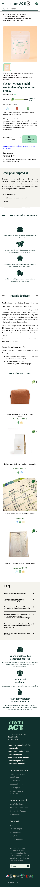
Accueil (6, 14)
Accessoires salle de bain (15, 16)
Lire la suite (7, 129)
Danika (11, 94)
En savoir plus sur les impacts (12, 114)
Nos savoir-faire (16, 784)
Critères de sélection (18, 811)
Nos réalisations (16, 804)
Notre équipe (15, 787)
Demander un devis (29, 139)
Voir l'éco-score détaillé (10, 104)
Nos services (15, 780)
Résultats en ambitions (19, 808)
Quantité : (6, 139)
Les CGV (13, 836)
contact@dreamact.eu (17, 734)
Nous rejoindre (15, 832)
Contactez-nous (16, 839)
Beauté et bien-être (19, 14)
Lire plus (5, 201)
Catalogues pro (16, 829)
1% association (15, 815)
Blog (11, 825)
